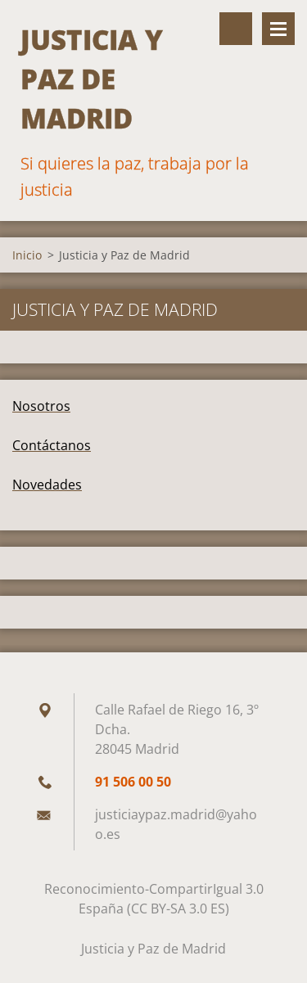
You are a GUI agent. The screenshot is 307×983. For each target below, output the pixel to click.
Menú (278, 28)
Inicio (27, 255)
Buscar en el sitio (235, 28)
